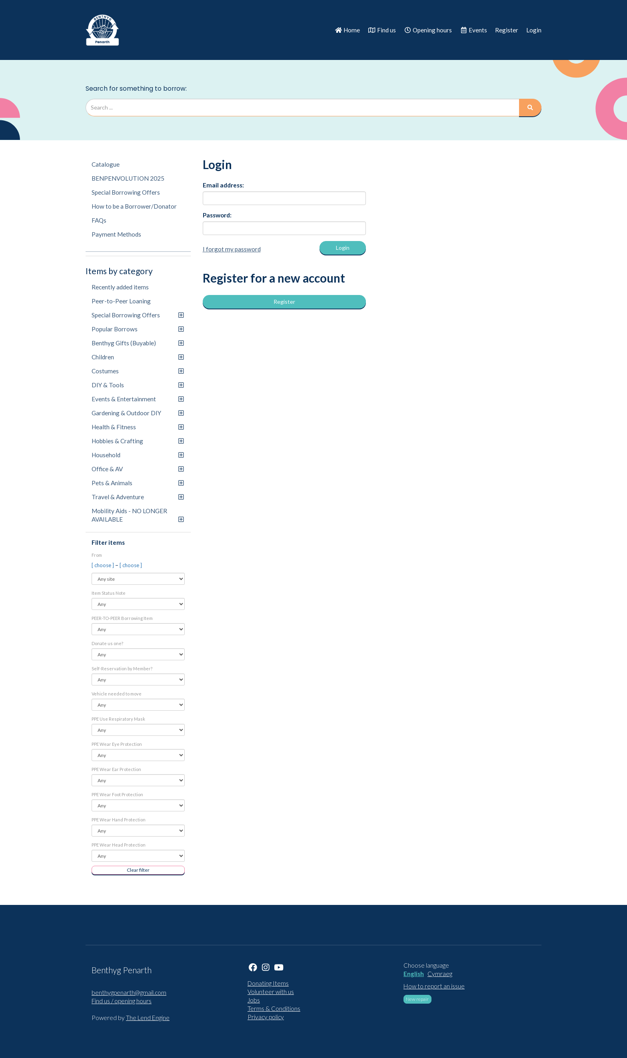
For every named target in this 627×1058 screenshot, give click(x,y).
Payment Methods (116, 234)
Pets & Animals (138, 482)
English (413, 973)
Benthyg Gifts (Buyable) (138, 343)
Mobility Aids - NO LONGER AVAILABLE (138, 515)
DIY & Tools (138, 385)
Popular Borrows (138, 329)
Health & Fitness (138, 426)
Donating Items (268, 983)
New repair (417, 999)
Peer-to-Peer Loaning (121, 301)
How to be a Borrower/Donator (134, 206)
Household (138, 454)
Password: (217, 215)
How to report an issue (434, 986)
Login (533, 30)
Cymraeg (439, 973)
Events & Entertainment (138, 398)
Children (138, 357)
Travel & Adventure (138, 496)
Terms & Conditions (274, 1008)
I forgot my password (232, 249)
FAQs (99, 220)
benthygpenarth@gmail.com (129, 992)
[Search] (530, 107)
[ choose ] (103, 565)
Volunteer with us (271, 991)
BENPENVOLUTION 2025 (128, 178)
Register (506, 30)
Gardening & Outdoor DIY (138, 412)
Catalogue (106, 164)
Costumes (138, 371)
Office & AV (138, 468)
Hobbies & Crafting (138, 440)
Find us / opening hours (122, 1000)
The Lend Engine (148, 1017)
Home (347, 30)
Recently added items (120, 287)
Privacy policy (266, 1016)
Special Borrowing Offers (126, 192)
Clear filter (138, 870)
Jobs (254, 1000)
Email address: (223, 185)
